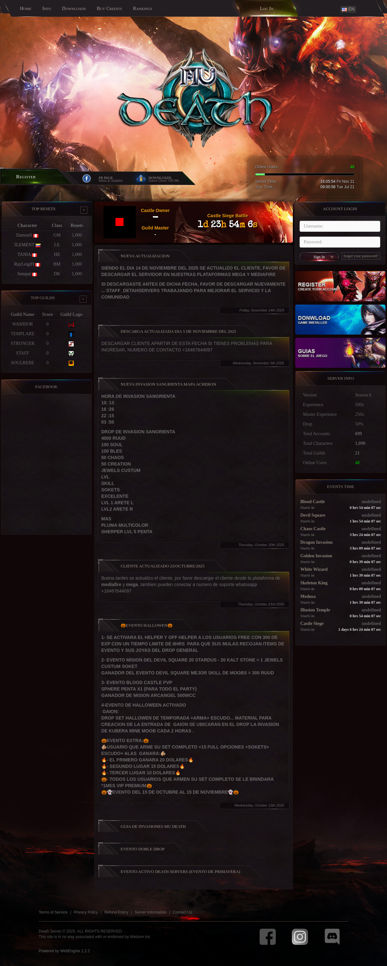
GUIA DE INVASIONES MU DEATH (153, 830)
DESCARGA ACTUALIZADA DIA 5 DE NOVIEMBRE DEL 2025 (178, 335)
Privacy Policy (86, 916)
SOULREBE (19, 362)
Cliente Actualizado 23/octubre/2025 (162, 569)
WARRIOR (18, 324)
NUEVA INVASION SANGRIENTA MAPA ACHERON (168, 387)
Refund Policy (116, 916)
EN (348, 9)
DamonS (24, 235)
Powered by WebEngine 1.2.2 (64, 954)
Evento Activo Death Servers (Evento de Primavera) (180, 875)
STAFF (18, 353)
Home (25, 8)
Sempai (24, 273)
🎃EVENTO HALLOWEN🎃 (147, 629)
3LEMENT (24, 244)
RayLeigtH (24, 264)
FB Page (106, 178)
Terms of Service (53, 916)
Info (46, 8)
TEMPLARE (19, 333)
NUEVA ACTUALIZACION (145, 259)
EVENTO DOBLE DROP (142, 852)
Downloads (74, 8)
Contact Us (182, 916)
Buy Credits (109, 8)
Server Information (151, 916)
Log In (266, 8)
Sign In (319, 257)
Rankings (142, 8)
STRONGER (19, 343)
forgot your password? (360, 256)
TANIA (24, 254)
